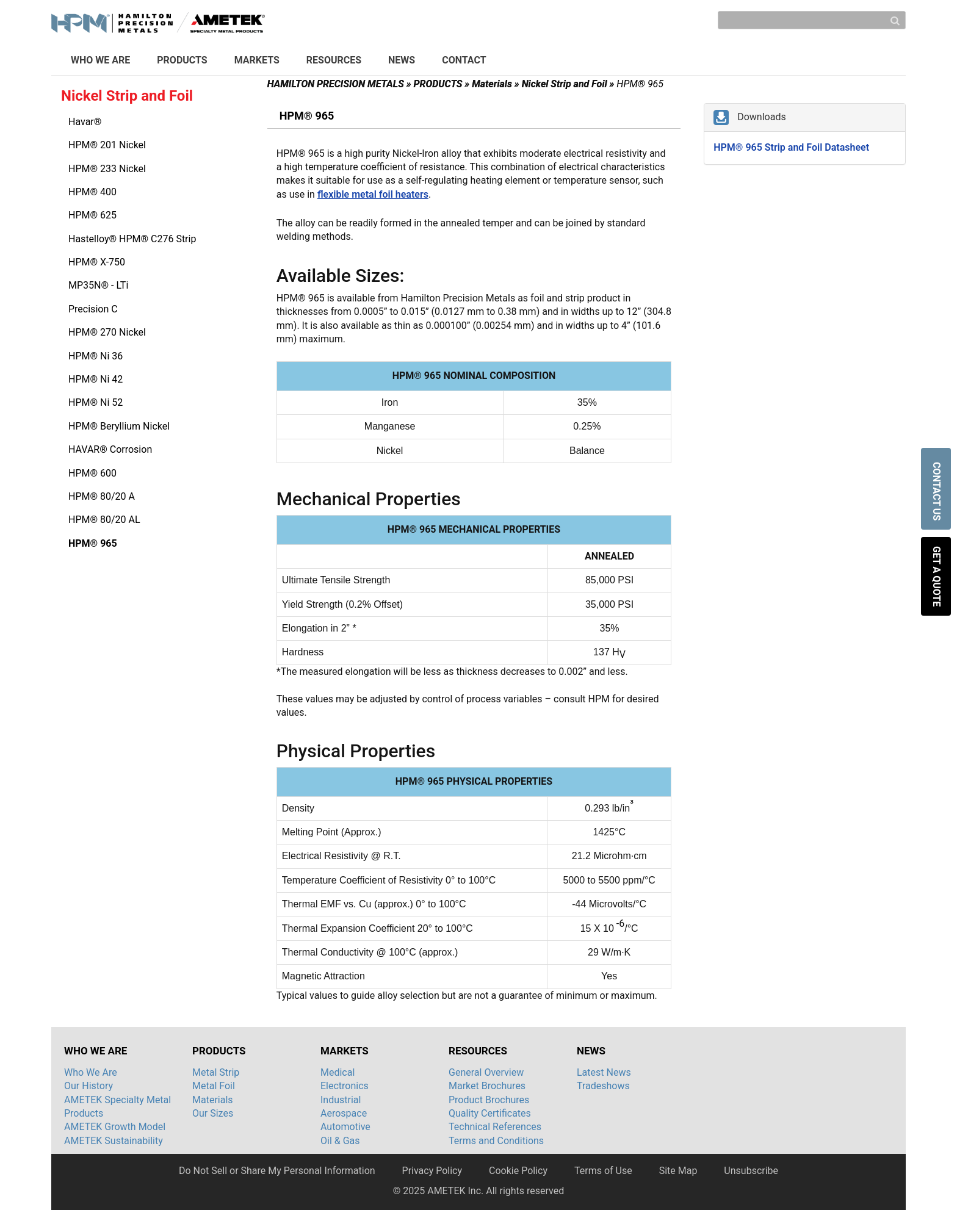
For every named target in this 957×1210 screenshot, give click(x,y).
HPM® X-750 (96, 262)
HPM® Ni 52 (95, 402)
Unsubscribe (751, 1170)
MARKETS (257, 60)
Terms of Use (603, 1170)
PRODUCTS (182, 60)
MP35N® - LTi (98, 285)
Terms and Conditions (496, 1141)
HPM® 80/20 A (101, 496)
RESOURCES (333, 60)
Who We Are (90, 1072)
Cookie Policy (518, 1170)
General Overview (486, 1072)
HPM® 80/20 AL (104, 519)
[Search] (812, 20)
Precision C (93, 309)
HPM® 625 (92, 215)
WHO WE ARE (100, 60)
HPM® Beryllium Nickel (119, 426)
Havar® (84, 122)
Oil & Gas (340, 1141)
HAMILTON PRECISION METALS (339, 84)
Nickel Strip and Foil (568, 84)
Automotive (345, 1127)
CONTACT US (936, 492)
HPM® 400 (92, 192)
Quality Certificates (490, 1113)
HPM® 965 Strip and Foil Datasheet (791, 147)
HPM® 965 (92, 543)
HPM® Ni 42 (95, 379)
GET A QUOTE (936, 576)
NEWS (401, 60)
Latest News (604, 1072)
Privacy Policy (432, 1170)
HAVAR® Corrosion (110, 449)
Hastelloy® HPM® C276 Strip (132, 239)
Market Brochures (487, 1086)
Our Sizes (212, 1113)
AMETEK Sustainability (113, 1141)
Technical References (495, 1127)
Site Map (678, 1170)
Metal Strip (215, 1072)
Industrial (340, 1100)
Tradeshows (603, 1086)
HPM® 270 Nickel (107, 332)
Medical (337, 1072)
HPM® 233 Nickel (107, 169)
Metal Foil (213, 1086)
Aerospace (343, 1113)
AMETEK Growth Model (114, 1127)
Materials (495, 84)
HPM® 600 (92, 473)
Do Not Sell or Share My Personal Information (277, 1170)
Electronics (344, 1086)
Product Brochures (489, 1100)
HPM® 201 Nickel (107, 145)
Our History (88, 1086)
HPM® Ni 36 (95, 356)
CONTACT (464, 60)
